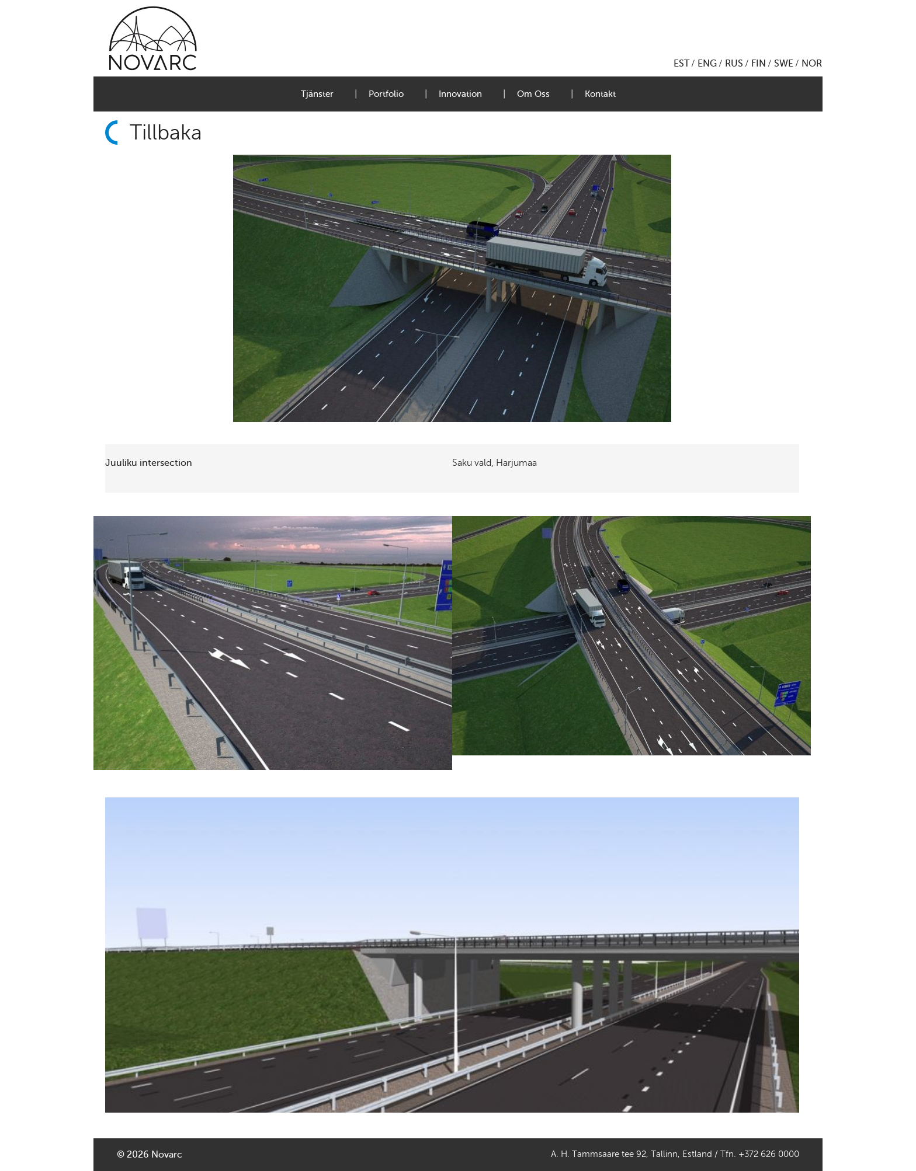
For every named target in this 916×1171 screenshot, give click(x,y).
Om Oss (533, 94)
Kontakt (600, 94)
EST (681, 63)
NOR (811, 63)
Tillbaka (166, 132)
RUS (734, 63)
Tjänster (317, 94)
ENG (707, 63)
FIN (758, 63)
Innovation (460, 94)
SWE (783, 63)
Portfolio (386, 94)
